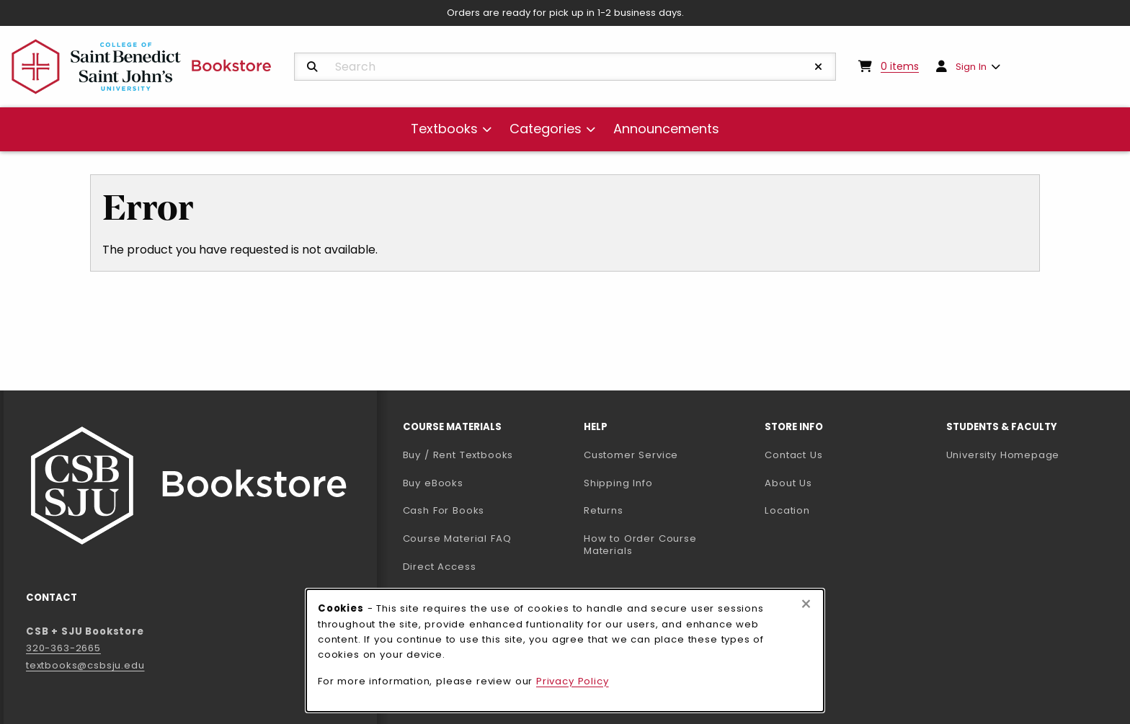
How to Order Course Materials (640, 545)
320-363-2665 (63, 648)
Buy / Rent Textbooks (458, 455)
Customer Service (631, 455)
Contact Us (793, 455)
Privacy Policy (572, 681)
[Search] (312, 67)
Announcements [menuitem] (666, 129)
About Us (788, 483)
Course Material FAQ (457, 538)
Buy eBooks (487, 482)
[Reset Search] (819, 67)
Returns (603, 510)
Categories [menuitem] (546, 129)
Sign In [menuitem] (971, 66)
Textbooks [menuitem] (444, 129)
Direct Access (439, 566)
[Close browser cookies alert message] (806, 604)
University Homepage (1031, 454)
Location (787, 510)
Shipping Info (618, 483)
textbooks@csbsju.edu (85, 665)
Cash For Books (444, 510)
